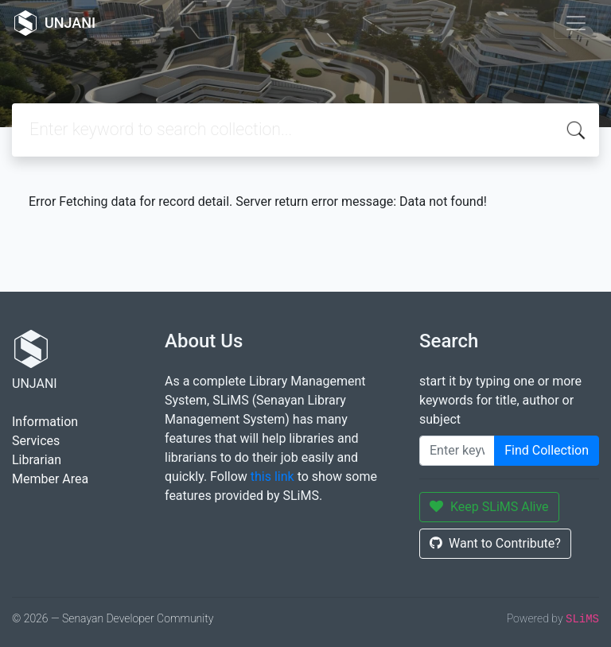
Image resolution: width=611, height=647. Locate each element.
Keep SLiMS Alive (489, 506)
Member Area (50, 478)
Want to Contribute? (495, 543)
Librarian (36, 459)
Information (45, 421)
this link (272, 476)
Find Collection (546, 450)
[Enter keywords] (457, 451)
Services (36, 440)
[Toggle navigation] (576, 23)
